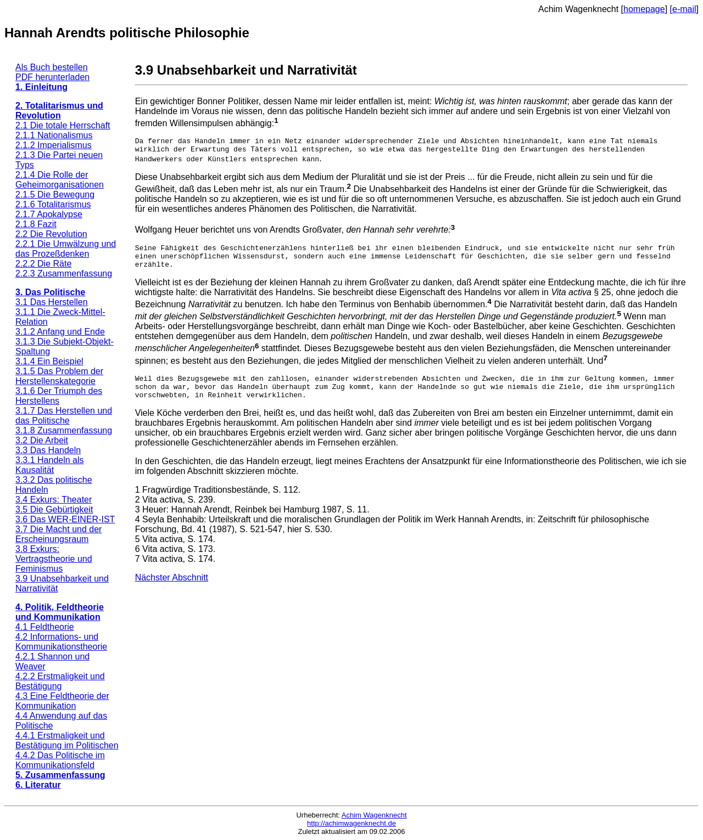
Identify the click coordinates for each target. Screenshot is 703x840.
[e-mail (683, 9)
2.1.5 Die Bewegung (54, 194)
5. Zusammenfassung (60, 775)
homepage (644, 9)
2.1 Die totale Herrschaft (62, 125)
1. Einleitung (41, 87)
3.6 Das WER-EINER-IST (65, 519)
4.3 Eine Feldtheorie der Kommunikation (62, 701)
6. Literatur (38, 785)
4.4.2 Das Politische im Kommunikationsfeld (60, 760)
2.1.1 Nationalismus (54, 135)
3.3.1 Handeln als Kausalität (49, 465)
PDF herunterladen (52, 77)
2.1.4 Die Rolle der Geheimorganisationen (59, 179)
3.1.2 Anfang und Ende (60, 331)
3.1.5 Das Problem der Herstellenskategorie (59, 376)
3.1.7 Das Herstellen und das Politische (63, 415)
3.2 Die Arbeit (41, 440)
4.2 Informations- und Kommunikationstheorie (61, 641)
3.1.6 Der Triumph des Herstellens (58, 395)
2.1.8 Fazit (36, 224)
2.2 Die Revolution (51, 234)
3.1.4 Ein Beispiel (49, 361)
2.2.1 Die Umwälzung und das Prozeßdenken (65, 248)
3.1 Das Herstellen (51, 302)
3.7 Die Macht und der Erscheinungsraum (58, 534)
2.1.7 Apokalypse (48, 214)
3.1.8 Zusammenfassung (63, 430)
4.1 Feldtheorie (44, 627)
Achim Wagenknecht (374, 815)
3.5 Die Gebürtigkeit (54, 509)
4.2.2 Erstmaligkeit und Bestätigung (60, 681)
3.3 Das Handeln (48, 450)
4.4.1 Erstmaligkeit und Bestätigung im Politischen (67, 740)
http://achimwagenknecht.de (351, 823)
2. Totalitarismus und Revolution (59, 110)
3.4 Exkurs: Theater (53, 499)
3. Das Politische (50, 292)
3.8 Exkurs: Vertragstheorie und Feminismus (53, 558)
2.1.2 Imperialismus (53, 145)
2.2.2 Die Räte (43, 263)
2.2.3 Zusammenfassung (63, 273)
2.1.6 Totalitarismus (53, 204)
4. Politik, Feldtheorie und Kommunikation (59, 612)
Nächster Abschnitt (171, 590)
